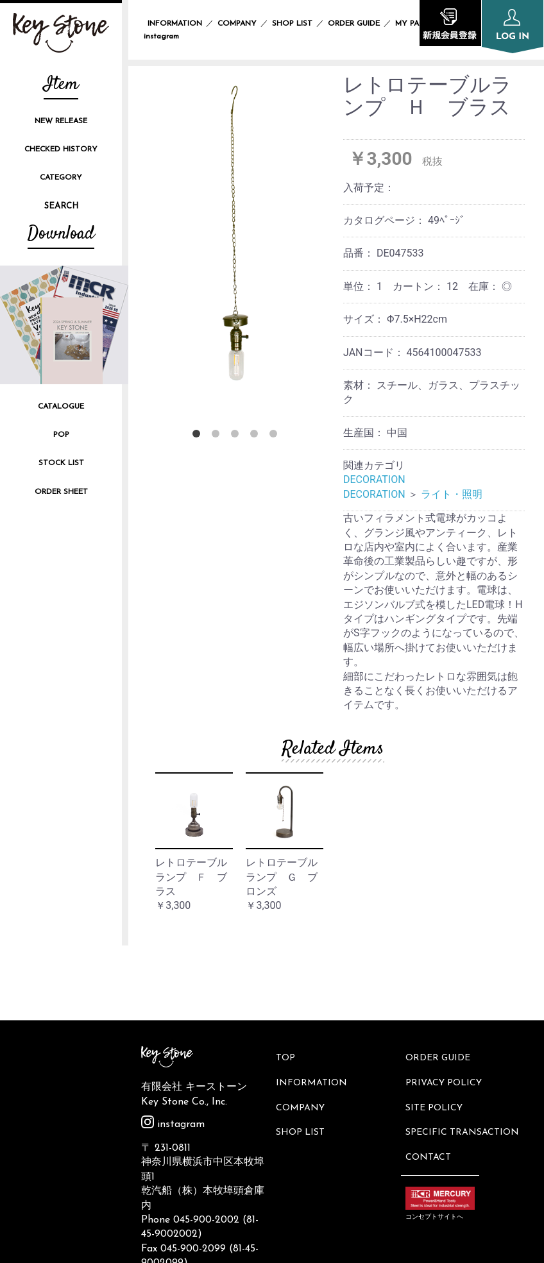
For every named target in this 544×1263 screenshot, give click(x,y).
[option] (237, 236)
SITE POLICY (435, 1025)
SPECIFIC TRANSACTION (464, 1047)
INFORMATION (175, 24)
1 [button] (198, 436)
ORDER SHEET (61, 492)
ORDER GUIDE (354, 24)
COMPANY (237, 24)
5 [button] (275, 436)
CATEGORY (61, 178)
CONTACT (430, 1068)
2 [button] (218, 436)
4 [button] (256, 436)
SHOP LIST (292, 24)
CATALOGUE (61, 407)
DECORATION (374, 479)
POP (61, 435)
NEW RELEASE (61, 121)
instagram (173, 1050)
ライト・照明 (451, 494)
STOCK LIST (61, 463)
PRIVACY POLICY (445, 1003)
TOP (287, 982)
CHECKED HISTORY (61, 149)
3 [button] (237, 436)
